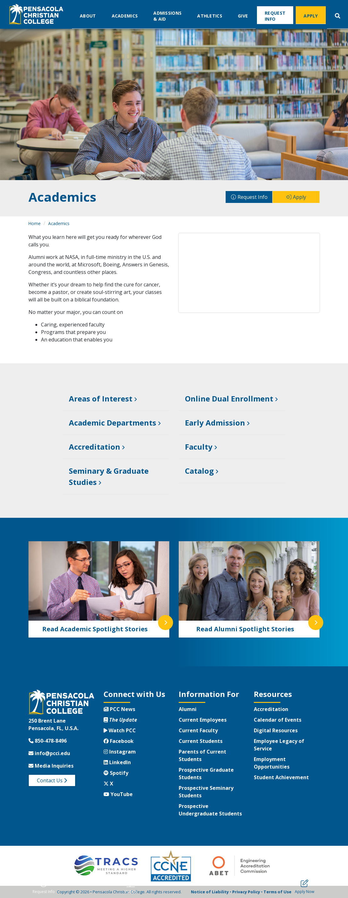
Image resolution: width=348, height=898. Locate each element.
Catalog (199, 471)
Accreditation (94, 446)
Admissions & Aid (167, 16)
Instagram (120, 751)
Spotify (116, 772)
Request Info (275, 16)
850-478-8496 (47, 740)
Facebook (119, 741)
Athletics (209, 15)
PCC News (119, 709)
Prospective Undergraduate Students (210, 810)
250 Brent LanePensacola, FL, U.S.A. (53, 724)
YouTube (118, 794)
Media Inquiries (51, 765)
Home (34, 223)
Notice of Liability (210, 892)
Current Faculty (198, 730)
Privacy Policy (246, 892)
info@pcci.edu (49, 753)
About (88, 15)
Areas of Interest (100, 398)
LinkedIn (117, 762)
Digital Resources (276, 730)
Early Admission (215, 422)
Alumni (188, 709)
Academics (125, 15)
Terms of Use (277, 892)
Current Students (201, 741)
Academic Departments (112, 422)
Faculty (198, 446)
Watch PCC (120, 730)
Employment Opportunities (271, 763)
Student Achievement (281, 777)
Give (243, 15)
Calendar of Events (277, 719)
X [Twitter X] (108, 783)
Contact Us (52, 780)
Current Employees (203, 719)
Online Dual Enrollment (229, 398)
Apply (311, 15)
